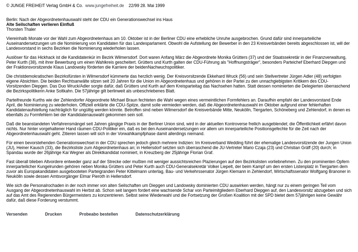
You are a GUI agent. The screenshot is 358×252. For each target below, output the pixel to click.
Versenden (17, 214)
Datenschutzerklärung (157, 214)
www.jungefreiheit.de (104, 5)
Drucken (53, 214)
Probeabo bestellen (98, 214)
